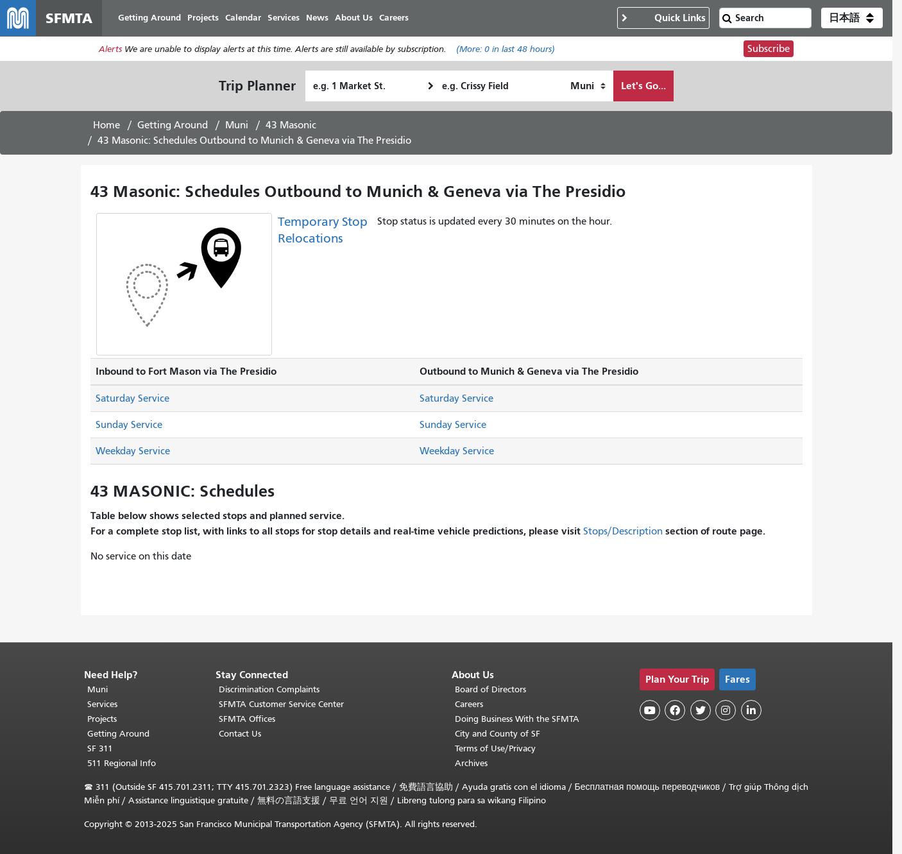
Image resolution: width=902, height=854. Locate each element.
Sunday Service (129, 425)
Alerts (110, 49)
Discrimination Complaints (269, 689)
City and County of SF (497, 733)
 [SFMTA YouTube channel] (650, 710)
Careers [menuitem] (394, 17)
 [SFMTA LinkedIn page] (751, 710)
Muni (236, 125)
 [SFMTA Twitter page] (700, 710)
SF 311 (100, 748)
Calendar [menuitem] (243, 17)
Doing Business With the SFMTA (517, 718)
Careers (469, 704)
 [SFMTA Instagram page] (725, 710)
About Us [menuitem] (354, 17)
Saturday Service (132, 398)
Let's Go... (643, 86)
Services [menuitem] (284, 17)
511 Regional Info (121, 763)
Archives (471, 763)
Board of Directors (490, 689)
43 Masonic (291, 125)
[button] (852, 18)
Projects (102, 718)
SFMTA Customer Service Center (281, 704)
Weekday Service (133, 451)
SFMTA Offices (247, 718)
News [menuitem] (317, 17)
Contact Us (240, 733)
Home (106, 125)
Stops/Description (623, 531)
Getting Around (172, 125)
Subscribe (768, 49)
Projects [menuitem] (203, 17)
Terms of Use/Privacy (495, 748)
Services (102, 704)
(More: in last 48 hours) (505, 49)
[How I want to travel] (588, 86)
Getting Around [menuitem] (149, 17)
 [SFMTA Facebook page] (675, 710)
